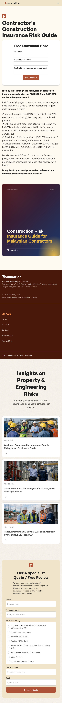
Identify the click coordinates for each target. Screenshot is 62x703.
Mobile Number (12, 667)
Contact (5, 330)
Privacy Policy (7, 335)
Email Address (30, 68)
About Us (5, 324)
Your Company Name (22, 60)
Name (8, 600)
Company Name (12, 610)
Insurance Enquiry (13, 621)
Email (8, 678)
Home (4, 319)
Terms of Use (7, 341)
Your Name (18, 51)
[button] (58, 2)
